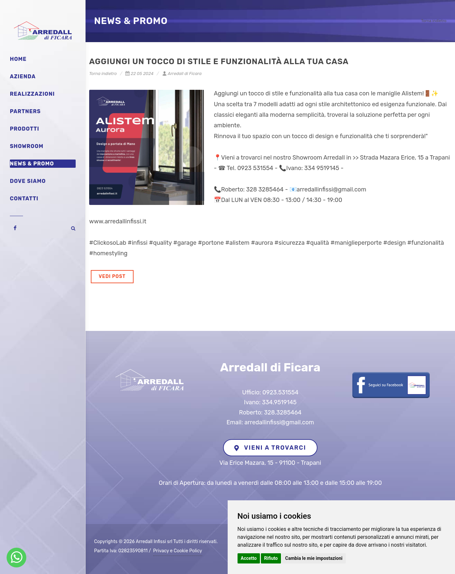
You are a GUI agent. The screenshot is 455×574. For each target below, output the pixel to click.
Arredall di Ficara (182, 73)
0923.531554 (280, 392)
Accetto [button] (249, 558)
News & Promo (32, 164)
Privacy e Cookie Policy (177, 551)
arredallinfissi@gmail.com (279, 422)
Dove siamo (28, 181)
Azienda (23, 76)
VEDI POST (112, 276)
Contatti (24, 198)
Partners (25, 111)
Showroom (26, 146)
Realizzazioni (32, 94)
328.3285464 (283, 412)
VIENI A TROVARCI (270, 447)
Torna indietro (433, 20)
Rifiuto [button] (271, 558)
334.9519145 (279, 402)
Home (18, 59)
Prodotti (24, 129)
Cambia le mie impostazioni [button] (313, 558)
